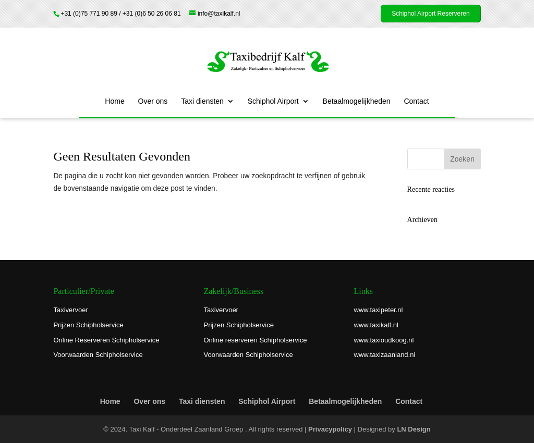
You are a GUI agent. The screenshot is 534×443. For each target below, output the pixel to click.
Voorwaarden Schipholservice (97, 355)
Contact (416, 101)
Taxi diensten (202, 101)
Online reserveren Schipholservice (255, 340)
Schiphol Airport (273, 101)
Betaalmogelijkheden (357, 101)
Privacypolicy (330, 429)
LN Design (413, 429)
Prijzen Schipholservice (88, 325)
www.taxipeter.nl (378, 310)
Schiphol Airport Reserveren (430, 13)
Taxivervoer (70, 310)
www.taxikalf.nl (376, 325)
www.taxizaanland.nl (385, 355)
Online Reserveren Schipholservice (106, 340)
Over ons (153, 101)
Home (114, 101)
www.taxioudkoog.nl (384, 340)
